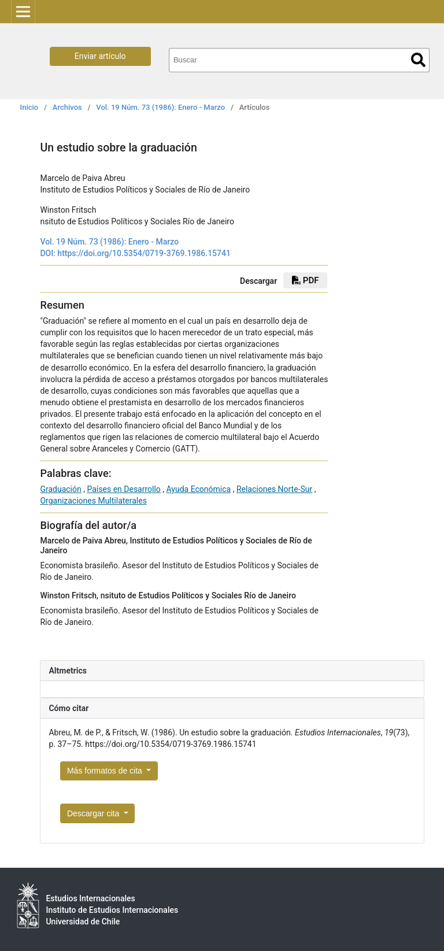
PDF (305, 280)
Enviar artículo (100, 56)
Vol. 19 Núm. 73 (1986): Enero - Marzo (160, 107)
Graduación (60, 489)
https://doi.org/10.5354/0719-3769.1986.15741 (144, 253)
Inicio (29, 107)
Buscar (418, 60)
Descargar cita (94, 813)
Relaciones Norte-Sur (274, 489)
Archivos (67, 107)
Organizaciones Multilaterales (93, 500)
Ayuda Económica (198, 489)
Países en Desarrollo (123, 489)
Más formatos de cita (106, 770)
